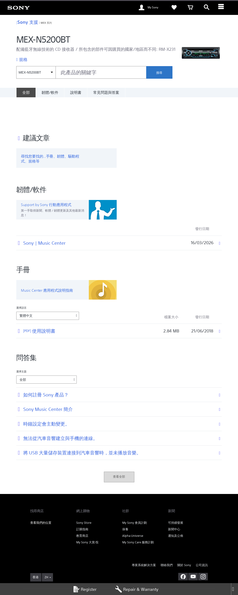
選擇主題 (21, 342)
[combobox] (81, 72)
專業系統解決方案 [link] (144, 536)
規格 (23, 59)
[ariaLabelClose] (223, 7)
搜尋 (159, 72)
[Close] (234, 589)
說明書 (75, 92)
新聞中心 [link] (174, 500)
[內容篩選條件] (36, 72)
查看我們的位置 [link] (40, 493)
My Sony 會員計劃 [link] (134, 493)
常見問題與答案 (106, 92)
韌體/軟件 (50, 92)
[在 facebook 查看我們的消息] (183, 547)
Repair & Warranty (136, 589)
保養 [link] (125, 500)
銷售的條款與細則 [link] (69, 569)
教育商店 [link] (82, 506)
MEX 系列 (46, 22)
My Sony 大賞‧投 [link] (87, 513)
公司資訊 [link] (202, 536)
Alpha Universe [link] (132, 506)
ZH (46, 548)
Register (84, 589)
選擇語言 (21, 278)
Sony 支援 (27, 22)
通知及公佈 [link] (175, 506)
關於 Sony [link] (184, 536)
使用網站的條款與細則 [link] (43, 569)
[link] (18, 7)
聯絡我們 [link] (167, 536)
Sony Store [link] (83, 493)
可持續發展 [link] (175, 493)
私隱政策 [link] (87, 569)
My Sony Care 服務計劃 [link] (138, 513)
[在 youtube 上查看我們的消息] (193, 547)
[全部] (26, 92)
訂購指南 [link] (82, 500)
